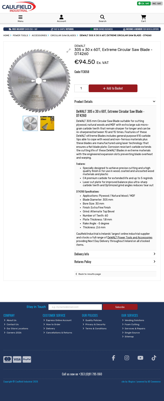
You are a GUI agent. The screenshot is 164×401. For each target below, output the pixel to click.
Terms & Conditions (95, 328)
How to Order (51, 324)
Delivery (49, 328)
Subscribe (120, 306)
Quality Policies (92, 320)
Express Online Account (57, 320)
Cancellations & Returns (57, 332)
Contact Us (11, 324)
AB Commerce (154, 381)
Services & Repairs (133, 328)
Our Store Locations (16, 328)
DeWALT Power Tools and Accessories (130, 237)
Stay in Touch (36, 307)
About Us (10, 320)
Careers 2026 (12, 332)
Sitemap (128, 336)
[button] (69, 51)
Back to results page (90, 274)
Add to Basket (113, 88)
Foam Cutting (131, 324)
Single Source (131, 332)
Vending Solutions (133, 320)
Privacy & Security (94, 324)
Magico (131, 381)
